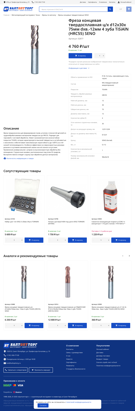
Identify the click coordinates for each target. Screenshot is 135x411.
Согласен (43, 405)
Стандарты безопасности (75, 369)
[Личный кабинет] (124, 2)
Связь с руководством (74, 352)
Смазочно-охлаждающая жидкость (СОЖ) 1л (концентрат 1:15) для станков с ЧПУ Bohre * (108, 224)
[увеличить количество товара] (103, 56)
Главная (6, 16)
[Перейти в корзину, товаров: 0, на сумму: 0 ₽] (123, 9)
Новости (69, 359)
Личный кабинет (102, 349)
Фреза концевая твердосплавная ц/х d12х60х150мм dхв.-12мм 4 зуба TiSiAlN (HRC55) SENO (22, 310)
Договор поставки (103, 356)
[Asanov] (17, 392)
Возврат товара (102, 359)
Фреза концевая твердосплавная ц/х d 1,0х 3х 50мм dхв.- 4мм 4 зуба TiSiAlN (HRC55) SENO (109, 309)
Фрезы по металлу (49, 16)
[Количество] (100, 57)
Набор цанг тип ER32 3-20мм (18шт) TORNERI (22, 223)
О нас (68, 356)
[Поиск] (110, 9)
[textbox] (74, 9)
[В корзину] (34, 241)
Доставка (83, 2)
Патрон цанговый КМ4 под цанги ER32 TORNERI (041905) (66, 224)
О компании (103, 2)
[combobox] (76, 9)
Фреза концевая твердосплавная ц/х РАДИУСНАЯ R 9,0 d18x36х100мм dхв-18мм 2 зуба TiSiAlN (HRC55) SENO (66, 310)
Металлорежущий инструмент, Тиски (26, 16)
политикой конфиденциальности (78, 402)
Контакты (112, 2)
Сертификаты (92, 2)
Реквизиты (70, 366)
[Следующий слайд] (129, 257)
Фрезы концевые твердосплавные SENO (73, 16)
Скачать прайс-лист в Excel (106, 362)
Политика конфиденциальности (108, 366)
